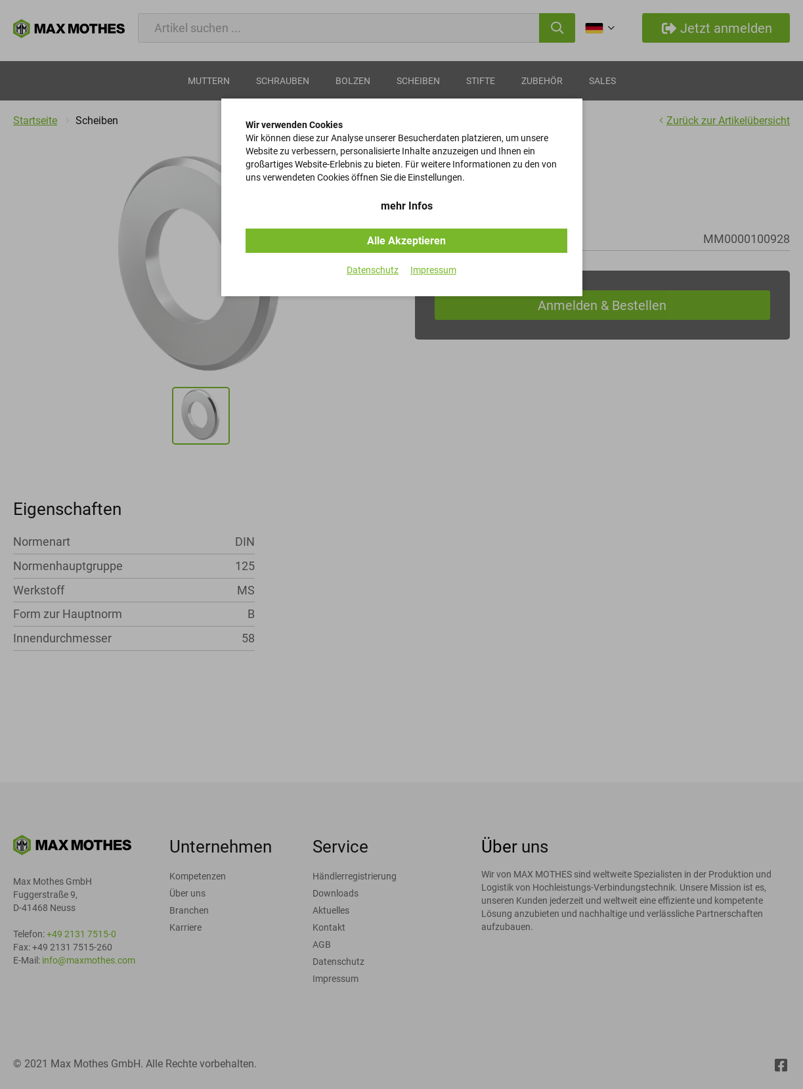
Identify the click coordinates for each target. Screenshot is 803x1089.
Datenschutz (373, 270)
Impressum (433, 270)
